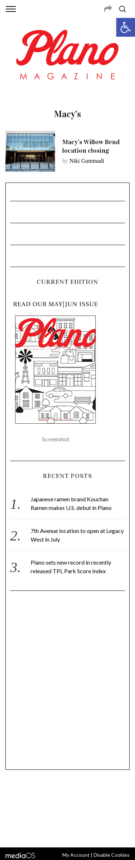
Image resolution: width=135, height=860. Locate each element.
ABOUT (14, 796)
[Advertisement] (67, 683)
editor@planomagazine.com (67, 813)
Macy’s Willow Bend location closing (91, 146)
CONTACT (35, 796)
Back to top (67, 832)
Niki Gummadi (86, 161)
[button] (125, 27)
